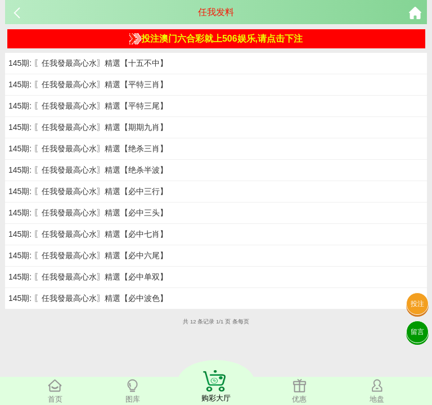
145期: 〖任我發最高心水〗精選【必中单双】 (88, 276)
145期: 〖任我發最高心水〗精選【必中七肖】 (88, 234)
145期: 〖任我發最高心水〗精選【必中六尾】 (88, 255)
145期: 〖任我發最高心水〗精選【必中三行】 (88, 191)
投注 (417, 304)
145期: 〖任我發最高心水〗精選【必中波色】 (88, 298)
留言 (417, 332)
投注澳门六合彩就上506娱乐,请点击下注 (216, 38)
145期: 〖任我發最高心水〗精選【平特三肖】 (88, 84)
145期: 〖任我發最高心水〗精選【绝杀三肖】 (88, 148)
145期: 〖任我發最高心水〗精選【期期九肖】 (88, 127)
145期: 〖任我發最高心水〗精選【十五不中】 (88, 63)
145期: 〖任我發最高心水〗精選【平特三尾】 (88, 105)
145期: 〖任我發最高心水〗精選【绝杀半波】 (88, 169)
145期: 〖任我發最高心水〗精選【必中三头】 (88, 212)
